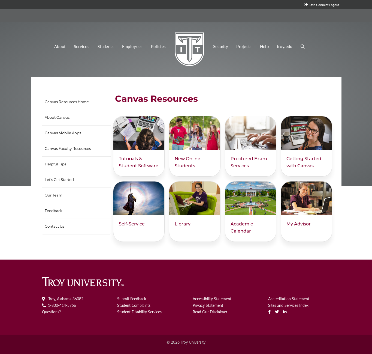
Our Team (53, 195)
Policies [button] (158, 46)
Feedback (53, 211)
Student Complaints (133, 305)
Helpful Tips (55, 164)
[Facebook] (269, 311)
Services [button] (82, 46)
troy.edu (284, 46)
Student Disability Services (139, 311)
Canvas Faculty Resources (68, 149)
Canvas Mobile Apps (63, 133)
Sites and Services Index (288, 305)
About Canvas (57, 118)
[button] (303, 46)
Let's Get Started (59, 180)
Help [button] (264, 46)
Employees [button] (132, 46)
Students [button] (106, 46)
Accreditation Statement (288, 298)
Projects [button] (244, 46)
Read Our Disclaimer (210, 311)
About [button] (60, 46)
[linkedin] (285, 311)
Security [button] (220, 46)
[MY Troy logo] (189, 48)
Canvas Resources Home (67, 102)
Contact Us (54, 226)
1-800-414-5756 (59, 305)
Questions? (51, 311)
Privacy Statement (208, 305)
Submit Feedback (131, 298)
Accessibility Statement (212, 298)
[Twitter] (277, 311)
